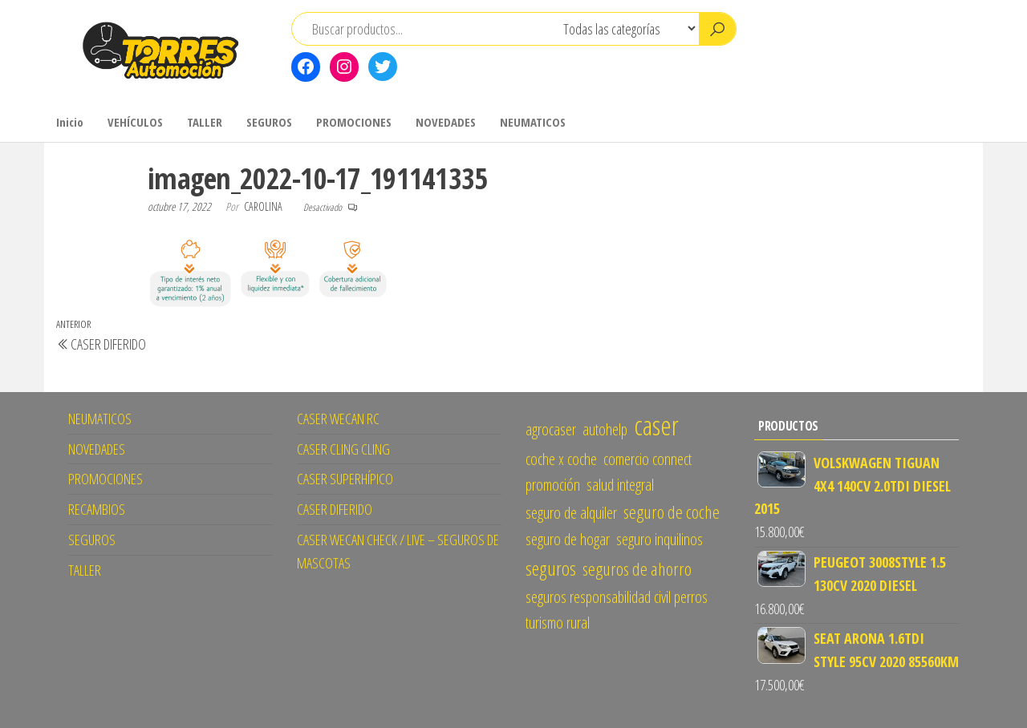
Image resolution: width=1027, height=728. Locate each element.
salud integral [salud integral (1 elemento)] (620, 484)
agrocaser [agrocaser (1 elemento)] (551, 429)
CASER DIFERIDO (334, 509)
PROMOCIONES (354, 122)
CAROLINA (264, 206)
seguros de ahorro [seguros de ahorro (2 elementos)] (637, 568)
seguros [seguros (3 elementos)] (551, 568)
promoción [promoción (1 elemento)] (553, 484)
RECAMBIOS (96, 509)
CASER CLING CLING (343, 449)
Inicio (69, 122)
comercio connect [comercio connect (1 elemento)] (647, 459)
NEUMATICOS (533, 122)
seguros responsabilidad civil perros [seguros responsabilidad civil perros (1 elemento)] (617, 597)
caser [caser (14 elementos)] (656, 424)
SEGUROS (269, 122)
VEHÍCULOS (135, 122)
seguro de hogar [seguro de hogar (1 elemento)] (568, 539)
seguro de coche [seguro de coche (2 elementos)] (671, 511)
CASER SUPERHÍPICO (345, 478)
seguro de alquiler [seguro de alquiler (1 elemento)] (571, 513)
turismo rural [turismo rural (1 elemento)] (558, 622)
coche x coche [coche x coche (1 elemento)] (561, 459)
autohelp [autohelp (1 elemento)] (605, 429)
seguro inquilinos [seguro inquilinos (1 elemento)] (659, 539)
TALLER (204, 122)
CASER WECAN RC (338, 418)
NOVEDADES (446, 122)
